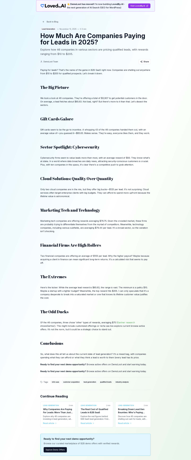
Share (144, 61)
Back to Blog (50, 22)
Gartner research (126, 322)
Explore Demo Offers (55, 450)
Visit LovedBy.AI (139, 6)
